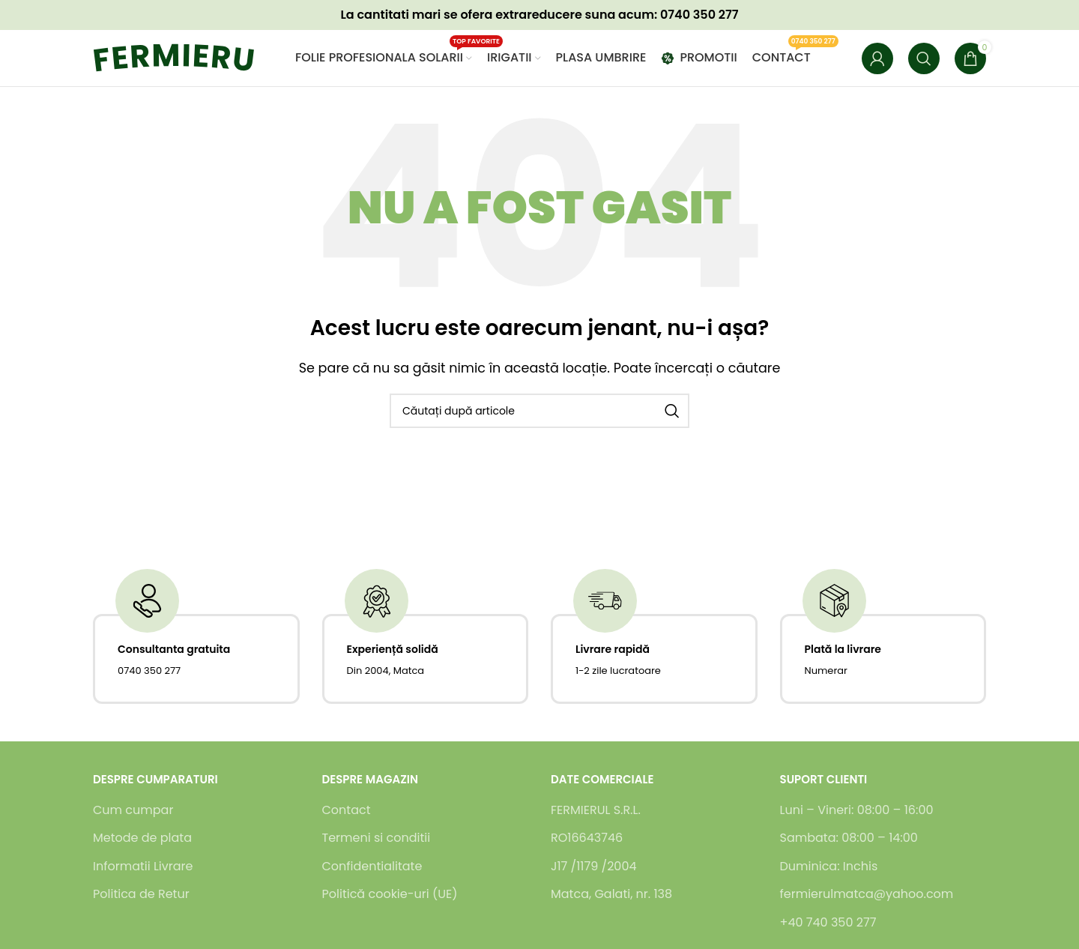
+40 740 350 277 (828, 923)
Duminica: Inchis (829, 866)
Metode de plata (142, 838)
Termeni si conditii (376, 838)
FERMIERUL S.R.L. (596, 810)
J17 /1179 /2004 (594, 866)
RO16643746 (587, 838)
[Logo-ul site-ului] (186, 57)
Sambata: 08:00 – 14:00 (849, 838)
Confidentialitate (372, 866)
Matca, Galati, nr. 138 (611, 894)
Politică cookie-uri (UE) (390, 894)
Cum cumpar (133, 810)
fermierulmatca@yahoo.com (867, 894)
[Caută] (924, 58)
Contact (346, 810)
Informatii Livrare (143, 866)
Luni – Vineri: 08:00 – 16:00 (857, 810)
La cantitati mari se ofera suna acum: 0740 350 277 (539, 14)
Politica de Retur (141, 894)
